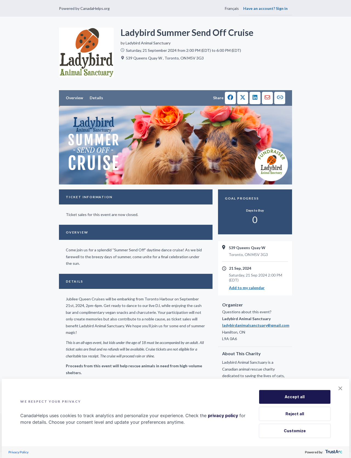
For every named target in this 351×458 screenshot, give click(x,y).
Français (232, 8)
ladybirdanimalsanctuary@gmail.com (255, 325)
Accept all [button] (295, 396)
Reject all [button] (294, 413)
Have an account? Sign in (265, 8)
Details (96, 97)
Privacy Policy (19, 452)
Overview (74, 97)
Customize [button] (295, 430)
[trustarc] (333, 452)
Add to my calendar (247, 287)
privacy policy (223, 415)
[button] (230, 98)
